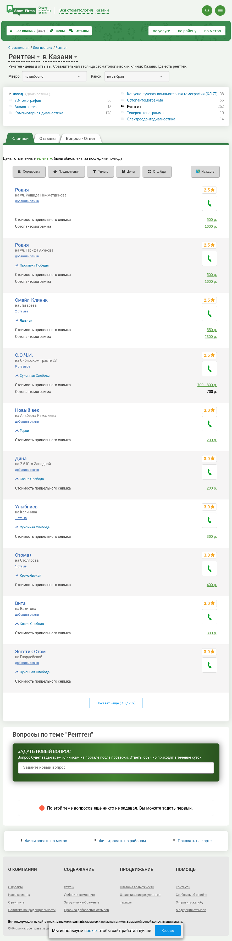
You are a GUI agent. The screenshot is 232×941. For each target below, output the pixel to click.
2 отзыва (22, 311)
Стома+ (23, 555)
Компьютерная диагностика (39, 113)
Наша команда (19, 895)
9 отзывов (22, 366)
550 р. (212, 330)
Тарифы (126, 902)
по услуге (161, 31)
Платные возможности (137, 887)
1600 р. (211, 226)
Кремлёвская (30, 575)
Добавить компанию (79, 895)
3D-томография (28, 100)
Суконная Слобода (35, 376)
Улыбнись (26, 506)
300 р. (212, 633)
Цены (57, 31)
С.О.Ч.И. (24, 355)
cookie (90, 930)
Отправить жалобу (189, 902)
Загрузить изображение (82, 902)
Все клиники (27, 31)
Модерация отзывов (191, 910)
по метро (212, 31)
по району (187, 31)
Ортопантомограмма (145, 100)
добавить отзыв (27, 201)
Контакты (183, 887)
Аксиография (26, 107)
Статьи (69, 887)
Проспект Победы (34, 265)
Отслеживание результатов (140, 895)
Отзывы (79, 31)
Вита (20, 603)
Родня (22, 190)
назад (31, 94)
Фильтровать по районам (120, 840)
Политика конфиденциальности (32, 910)
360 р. (212, 536)
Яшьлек (26, 320)
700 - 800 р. (207, 385)
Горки (24, 431)
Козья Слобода (32, 479)
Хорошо (168, 931)
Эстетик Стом (30, 651)
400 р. (212, 585)
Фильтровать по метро (43, 840)
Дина (21, 458)
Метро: (14, 76)
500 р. (212, 219)
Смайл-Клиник (31, 300)
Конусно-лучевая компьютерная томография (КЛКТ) (172, 94)
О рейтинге (16, 902)
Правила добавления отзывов (86, 910)
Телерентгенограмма (145, 113)
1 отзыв (21, 518)
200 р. (212, 440)
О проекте (15, 887)
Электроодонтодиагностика (151, 119)
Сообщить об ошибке (191, 895)
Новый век (27, 410)
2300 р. (211, 336)
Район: (96, 76)
